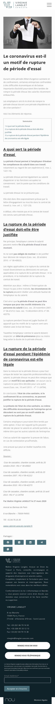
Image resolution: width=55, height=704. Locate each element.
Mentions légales (40, 700)
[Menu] (49, 5)
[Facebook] (7, 542)
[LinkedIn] (30, 542)
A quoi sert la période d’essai (17, 126)
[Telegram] (41, 542)
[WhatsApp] (7, 549)
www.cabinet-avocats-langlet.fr (18, 526)
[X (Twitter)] (19, 542)
